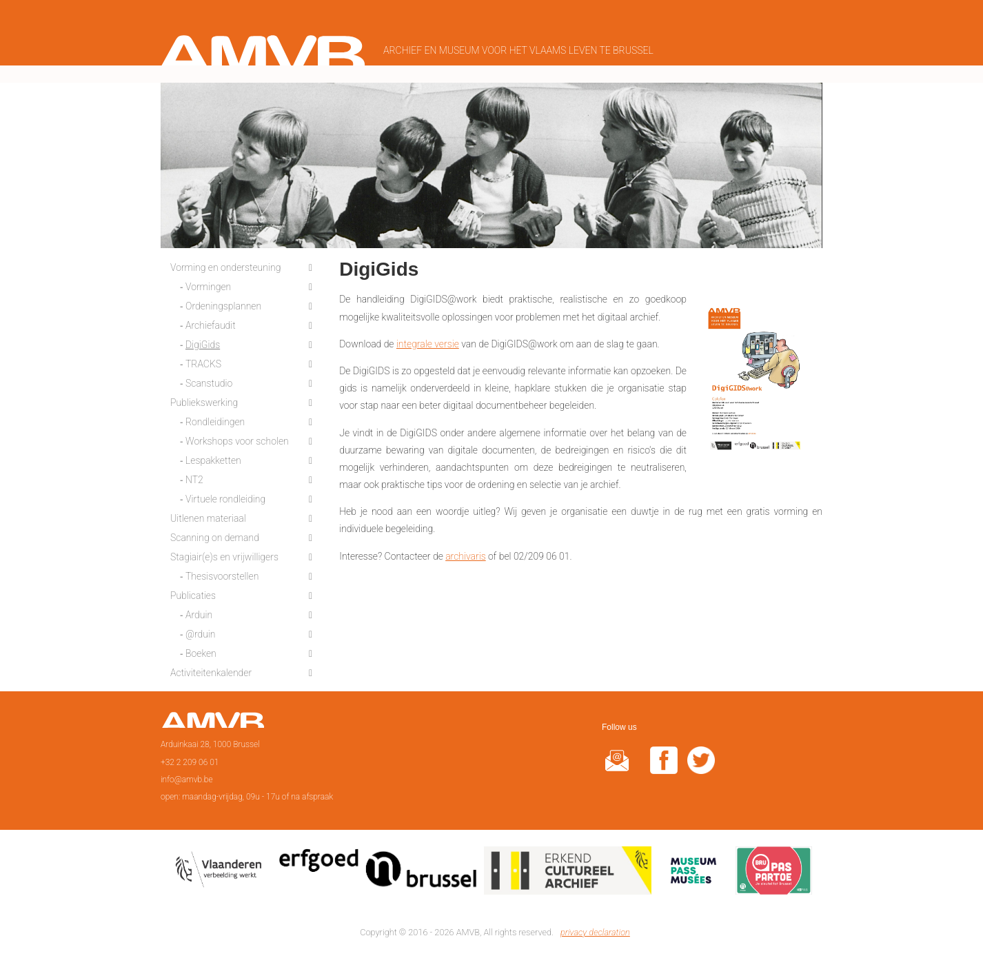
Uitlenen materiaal (208, 515)
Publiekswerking (204, 399)
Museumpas (693, 870)
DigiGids (202, 341)
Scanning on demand (214, 534)
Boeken (200, 650)
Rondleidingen (215, 419)
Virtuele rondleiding (225, 496)
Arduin (198, 612)
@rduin (200, 631)
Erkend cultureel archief (567, 870)
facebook (664, 766)
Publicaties (193, 592)
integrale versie (427, 340)
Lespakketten (213, 457)
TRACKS (203, 361)
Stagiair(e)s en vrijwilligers (224, 554)
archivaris (465, 552)
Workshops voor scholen (237, 438)
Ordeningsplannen (223, 303)
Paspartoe (774, 870)
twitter (701, 766)
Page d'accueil (213, 721)
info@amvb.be (187, 776)
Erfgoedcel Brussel (378, 870)
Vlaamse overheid (221, 870)
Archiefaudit (210, 322)
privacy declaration (595, 929)
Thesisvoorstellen (222, 573)
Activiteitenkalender (211, 669)
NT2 (194, 476)
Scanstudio (208, 380)
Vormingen (208, 283)
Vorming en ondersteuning (225, 264)
